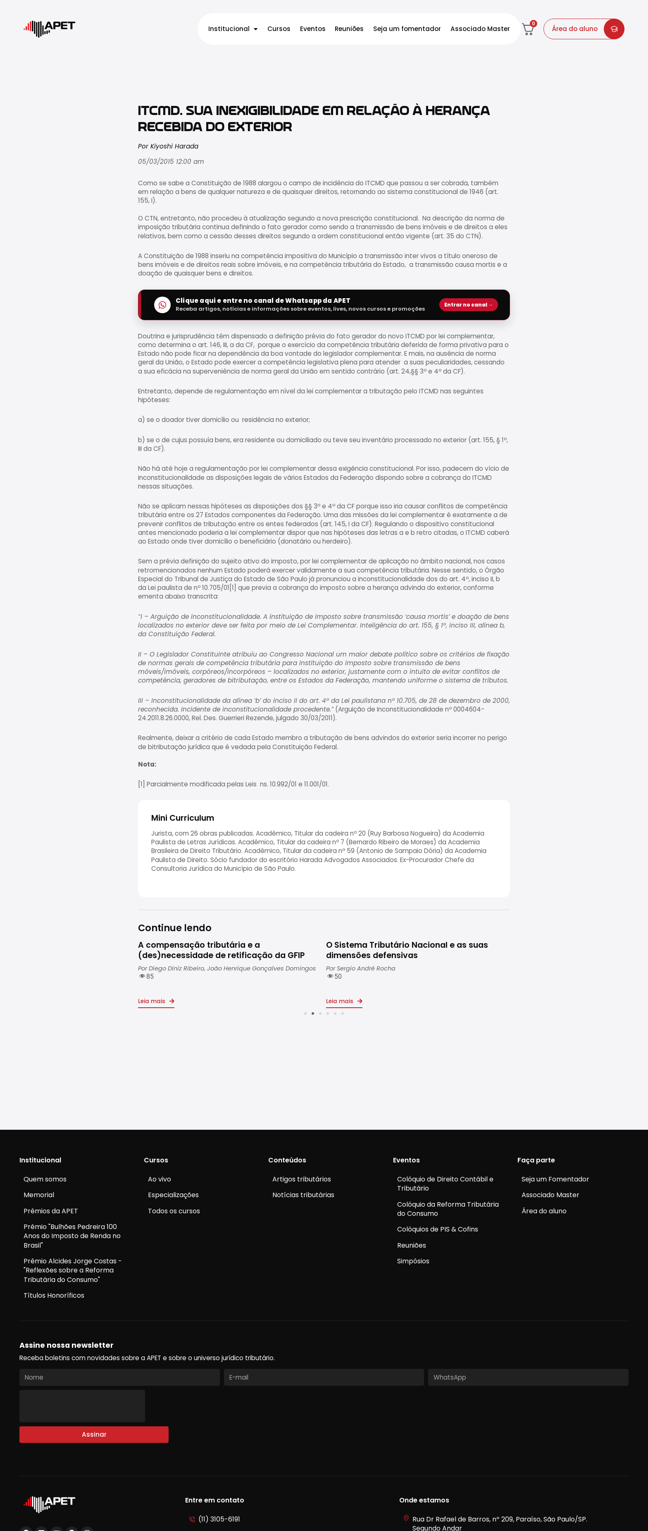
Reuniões (349, 28)
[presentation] (82, 1406)
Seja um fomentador (407, 28)
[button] (305, 1013)
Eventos (313, 28)
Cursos (279, 28)
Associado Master (480, 28)
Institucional (233, 29)
